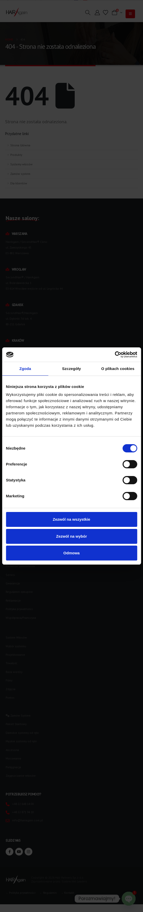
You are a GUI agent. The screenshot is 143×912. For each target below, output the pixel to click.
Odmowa (71, 553)
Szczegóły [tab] (71, 368)
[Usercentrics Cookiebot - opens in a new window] (114, 354)
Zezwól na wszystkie (71, 519)
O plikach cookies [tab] (117, 368)
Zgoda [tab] (25, 368)
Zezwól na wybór (71, 536)
